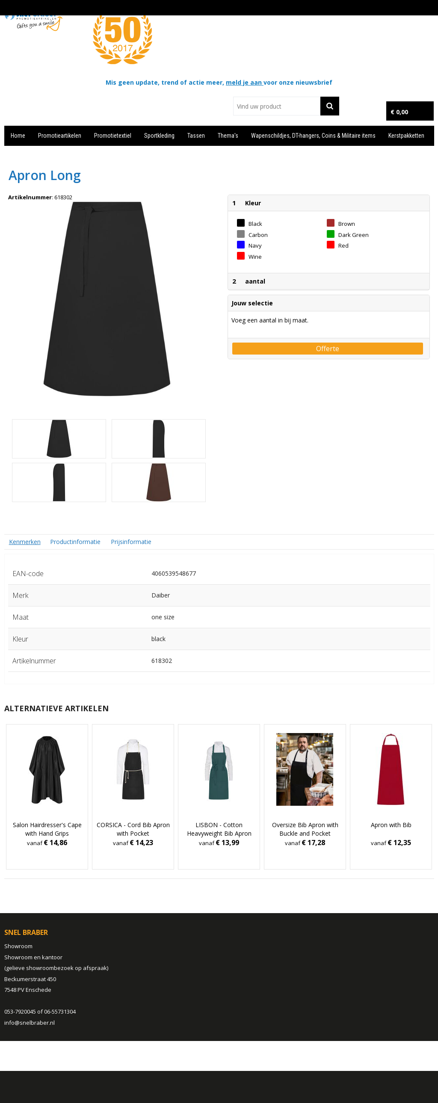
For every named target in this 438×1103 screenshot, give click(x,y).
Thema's (228, 135)
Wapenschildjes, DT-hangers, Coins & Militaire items (313, 135)
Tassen (196, 135)
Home (18, 135)
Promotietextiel (112, 135)
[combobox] (276, 106)
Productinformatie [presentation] (75, 542)
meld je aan (244, 82)
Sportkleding (159, 135)
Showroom (18, 946)
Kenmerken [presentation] (25, 542)
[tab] (24, 542)
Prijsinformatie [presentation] (131, 542)
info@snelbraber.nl (29, 1022)
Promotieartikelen (59, 135)
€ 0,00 (399, 112)
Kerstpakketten (406, 135)
